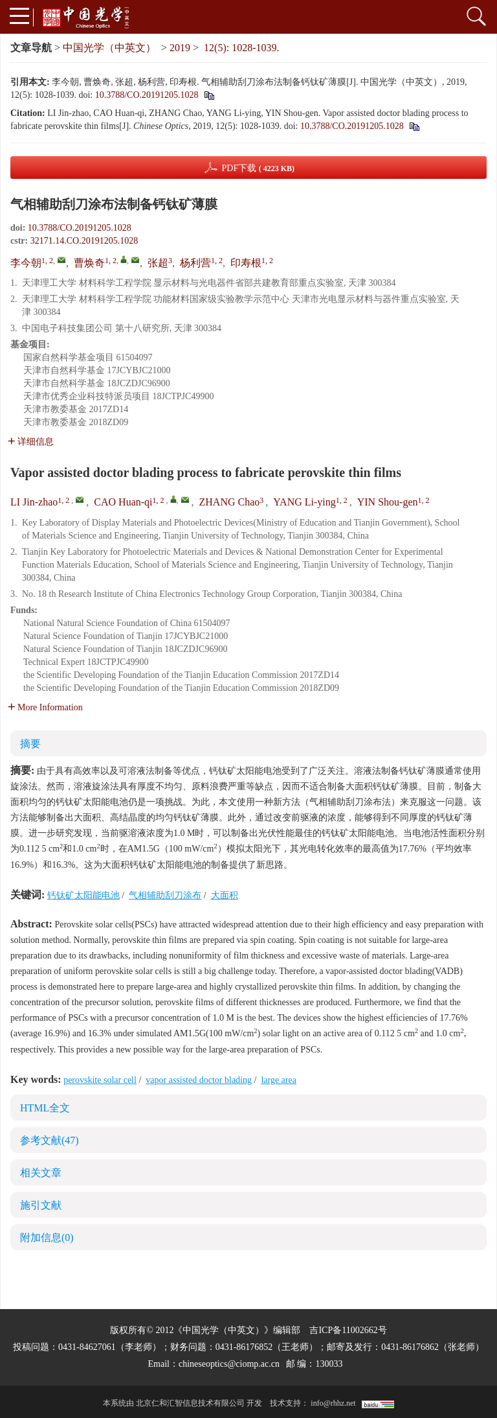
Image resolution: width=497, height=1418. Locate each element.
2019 (180, 47)
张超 (158, 262)
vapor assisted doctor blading (199, 1080)
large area (278, 1080)
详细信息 (31, 442)
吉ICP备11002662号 (347, 1330)
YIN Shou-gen (387, 501)
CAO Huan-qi (123, 501)
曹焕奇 (89, 262)
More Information (45, 707)
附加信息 (47, 1237)
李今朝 (25, 262)
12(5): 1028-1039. (241, 47)
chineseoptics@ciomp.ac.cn (229, 1364)
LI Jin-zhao (34, 501)
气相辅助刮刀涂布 (165, 895)
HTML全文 (45, 1107)
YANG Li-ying (304, 501)
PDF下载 (257, 168)
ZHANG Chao (229, 501)
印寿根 (245, 262)
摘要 (30, 743)
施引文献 (40, 1205)
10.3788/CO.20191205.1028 (147, 95)
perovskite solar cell (100, 1080)
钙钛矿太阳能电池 (83, 895)
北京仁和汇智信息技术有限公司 (190, 1403)
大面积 (224, 895)
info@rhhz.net (333, 1403)
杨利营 (195, 262)
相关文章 (40, 1172)
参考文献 (49, 1140)
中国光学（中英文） (109, 47)
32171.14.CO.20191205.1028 (84, 241)
